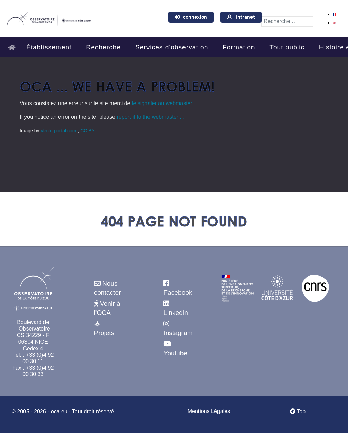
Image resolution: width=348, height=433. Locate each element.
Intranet (245, 17)
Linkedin (175, 312)
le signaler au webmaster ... (165, 103)
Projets (104, 332)
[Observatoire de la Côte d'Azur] (49, 18)
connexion (195, 17)
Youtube (175, 353)
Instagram (177, 332)
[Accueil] (13, 44)
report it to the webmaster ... (151, 117)
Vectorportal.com (58, 130)
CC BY (87, 130)
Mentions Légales (209, 411)
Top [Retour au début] (298, 411)
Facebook (177, 292)
